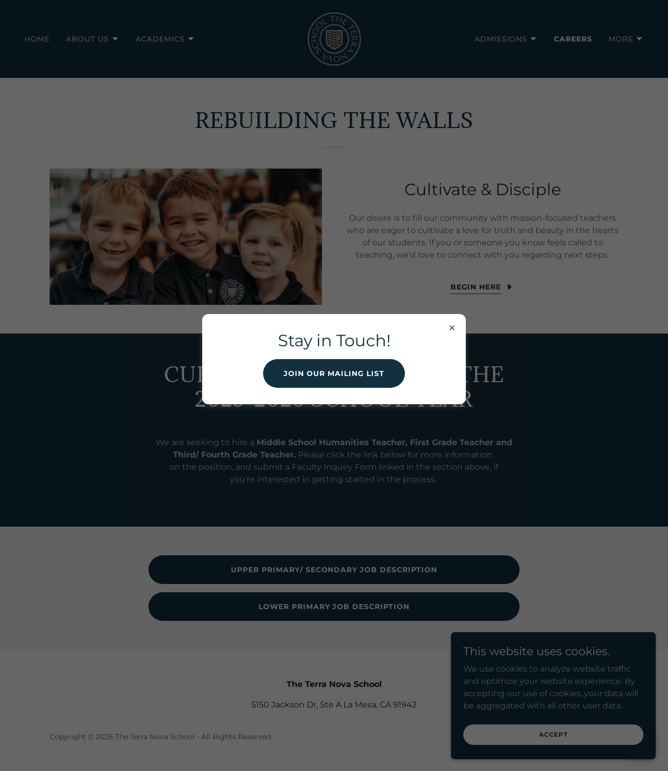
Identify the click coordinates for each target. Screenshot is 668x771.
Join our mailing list (334, 373)
